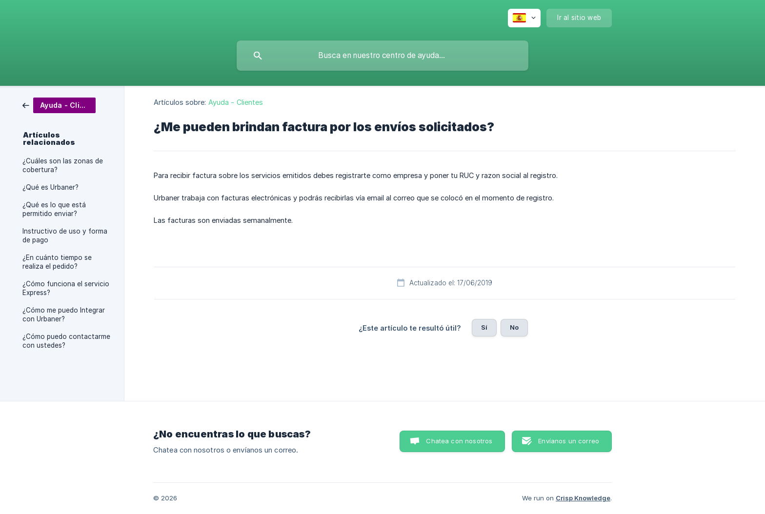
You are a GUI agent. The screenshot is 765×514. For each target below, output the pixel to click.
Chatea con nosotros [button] (459, 441)
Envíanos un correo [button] (568, 441)
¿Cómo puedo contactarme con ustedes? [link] (66, 341)
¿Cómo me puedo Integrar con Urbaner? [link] (63, 314)
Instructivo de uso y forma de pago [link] (64, 235)
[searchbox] (382, 55)
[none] (524, 18)
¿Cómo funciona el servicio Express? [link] (65, 288)
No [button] (514, 327)
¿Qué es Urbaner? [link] (50, 187)
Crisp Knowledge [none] (583, 498)
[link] (59, 104)
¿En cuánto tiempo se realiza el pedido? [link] (57, 262)
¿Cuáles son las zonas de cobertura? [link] (62, 165)
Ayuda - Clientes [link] (235, 102)
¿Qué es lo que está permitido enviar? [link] (54, 209)
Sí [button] (484, 327)
